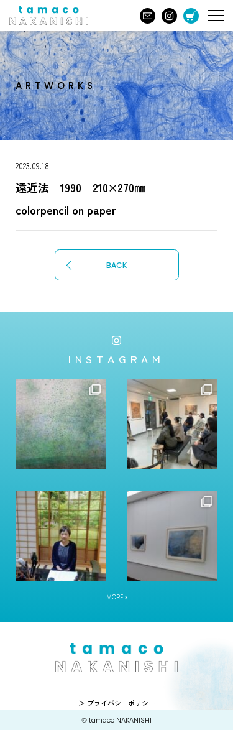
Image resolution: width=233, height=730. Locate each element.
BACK (116, 265)
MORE (114, 597)
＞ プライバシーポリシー (116, 703)
